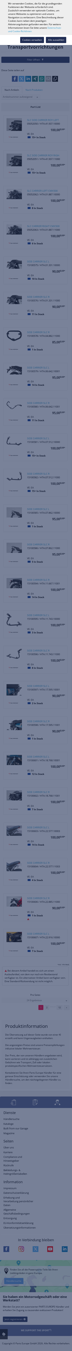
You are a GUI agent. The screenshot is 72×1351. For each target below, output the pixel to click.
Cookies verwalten (32, 40)
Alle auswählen (56, 40)
